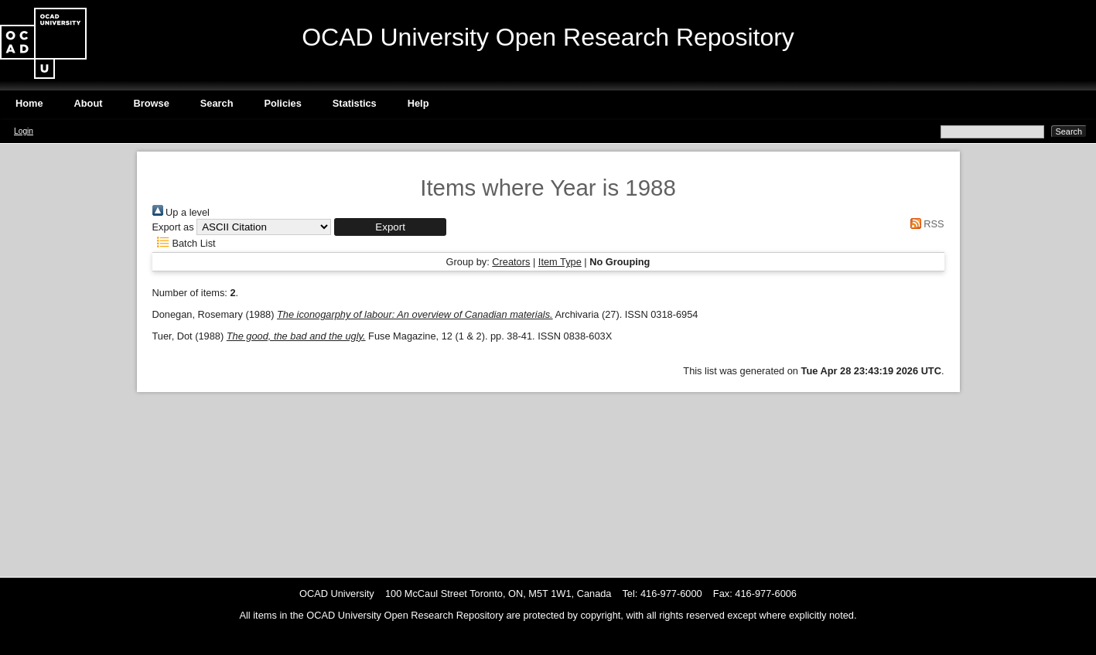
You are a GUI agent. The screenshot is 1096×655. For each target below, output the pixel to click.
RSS (924, 224)
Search (217, 103)
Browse (151, 103)
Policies (282, 103)
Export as (173, 227)
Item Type (560, 262)
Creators (511, 262)
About (88, 103)
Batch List (184, 243)
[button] (390, 227)
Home (29, 103)
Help (418, 103)
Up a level (181, 212)
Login (23, 131)
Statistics (355, 103)
